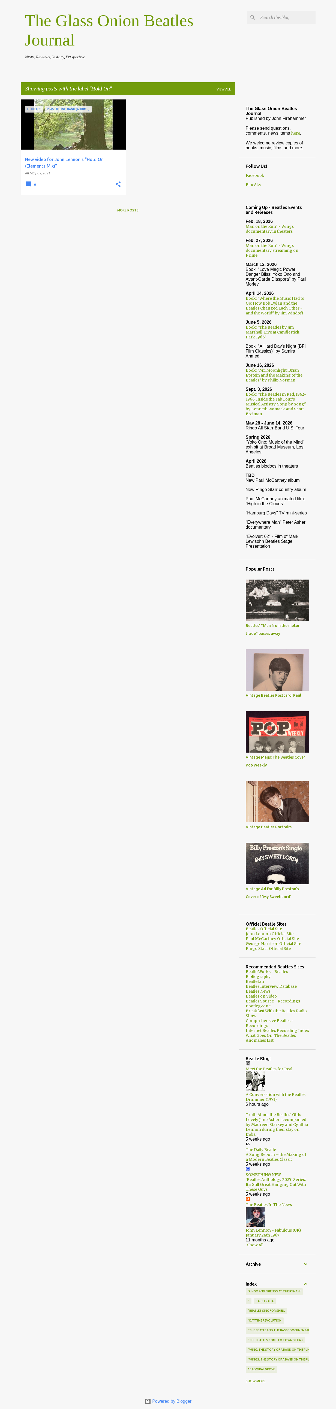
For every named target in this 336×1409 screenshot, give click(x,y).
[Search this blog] (287, 17)
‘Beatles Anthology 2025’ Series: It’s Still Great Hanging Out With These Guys (276, 1184)
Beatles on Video (261, 996)
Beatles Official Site (264, 928)
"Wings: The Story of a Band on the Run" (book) (286, 1359)
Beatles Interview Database (271, 986)
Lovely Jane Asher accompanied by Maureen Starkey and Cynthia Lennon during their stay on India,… (277, 1127)
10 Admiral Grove (261, 1369)
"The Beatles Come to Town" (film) (275, 1340)
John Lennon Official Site (269, 933)
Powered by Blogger (168, 1401)
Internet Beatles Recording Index (277, 1030)
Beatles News (258, 991)
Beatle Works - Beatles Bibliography (267, 974)
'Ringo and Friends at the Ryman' (274, 1291)
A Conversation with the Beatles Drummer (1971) (275, 1097)
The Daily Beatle (261, 1149)
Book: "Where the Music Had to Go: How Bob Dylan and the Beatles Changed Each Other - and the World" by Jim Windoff (275, 306)
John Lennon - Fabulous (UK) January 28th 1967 (273, 1233)
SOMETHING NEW (263, 1174)
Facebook (255, 175)
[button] (118, 184)
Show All (255, 1245)
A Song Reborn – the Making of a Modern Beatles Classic (276, 1157)
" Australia (265, 1301)
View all (224, 89)
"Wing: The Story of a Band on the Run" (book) (285, 1349)
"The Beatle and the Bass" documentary (280, 1330)
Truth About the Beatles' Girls (273, 1114)
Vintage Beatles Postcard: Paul (273, 695)
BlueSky (253, 184)
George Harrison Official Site (273, 943)
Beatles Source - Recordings (273, 1001)
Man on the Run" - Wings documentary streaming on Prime (272, 250)
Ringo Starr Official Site (268, 948)
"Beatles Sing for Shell (266, 1310)
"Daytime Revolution (264, 1320)
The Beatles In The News (269, 1204)
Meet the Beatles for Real (269, 1068)
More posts (128, 210)
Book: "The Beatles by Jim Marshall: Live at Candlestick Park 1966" (272, 332)
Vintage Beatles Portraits (269, 827)
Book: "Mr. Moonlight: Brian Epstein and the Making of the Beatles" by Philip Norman (274, 375)
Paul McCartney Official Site (272, 938)
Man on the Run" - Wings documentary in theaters (270, 229)
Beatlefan (255, 981)
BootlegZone (258, 1006)
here (295, 133)
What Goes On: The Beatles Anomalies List (271, 1038)
